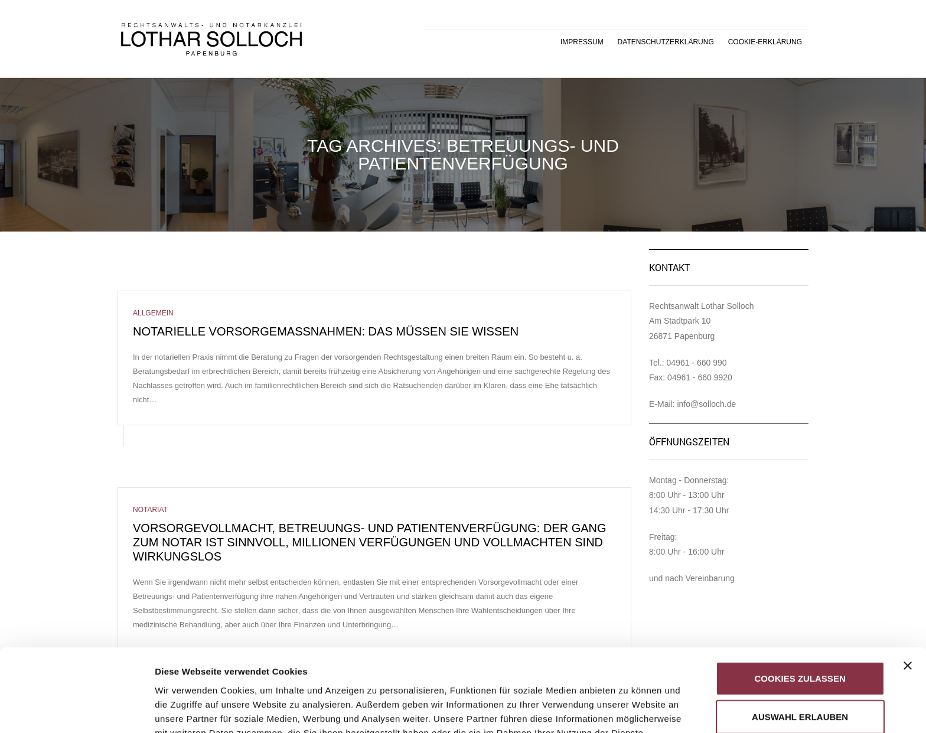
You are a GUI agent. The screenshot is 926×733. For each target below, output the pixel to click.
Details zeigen (628, 710)
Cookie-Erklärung (765, 42)
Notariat (150, 510)
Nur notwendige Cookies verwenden (800, 687)
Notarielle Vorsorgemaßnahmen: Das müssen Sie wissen (326, 331)
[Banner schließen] (908, 590)
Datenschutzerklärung (666, 42)
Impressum (582, 42)
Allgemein (153, 313)
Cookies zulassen (800, 603)
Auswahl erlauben (800, 642)
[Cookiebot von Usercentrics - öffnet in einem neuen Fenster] (76, 710)
